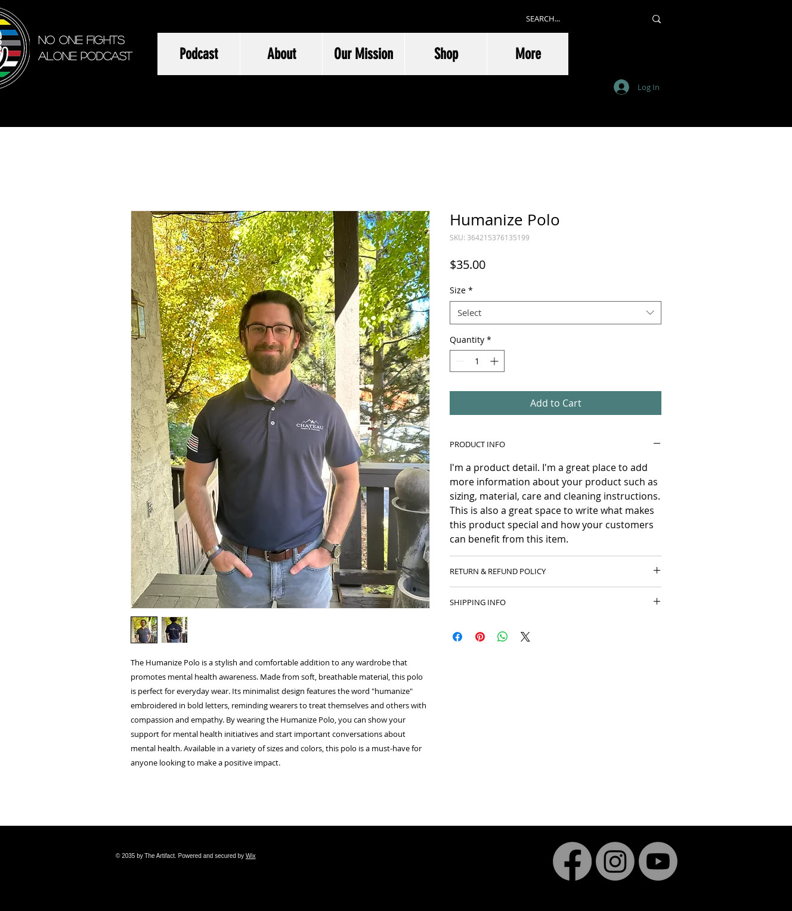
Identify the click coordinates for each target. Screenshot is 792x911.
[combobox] (555, 312)
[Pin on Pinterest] (480, 637)
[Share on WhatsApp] (503, 637)
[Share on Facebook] (457, 637)
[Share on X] (525, 637)
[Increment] (495, 361)
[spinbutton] (477, 361)
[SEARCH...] (576, 19)
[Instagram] (615, 861)
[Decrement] (458, 361)
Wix (251, 856)
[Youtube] (658, 861)
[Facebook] (572, 861)
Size (461, 290)
